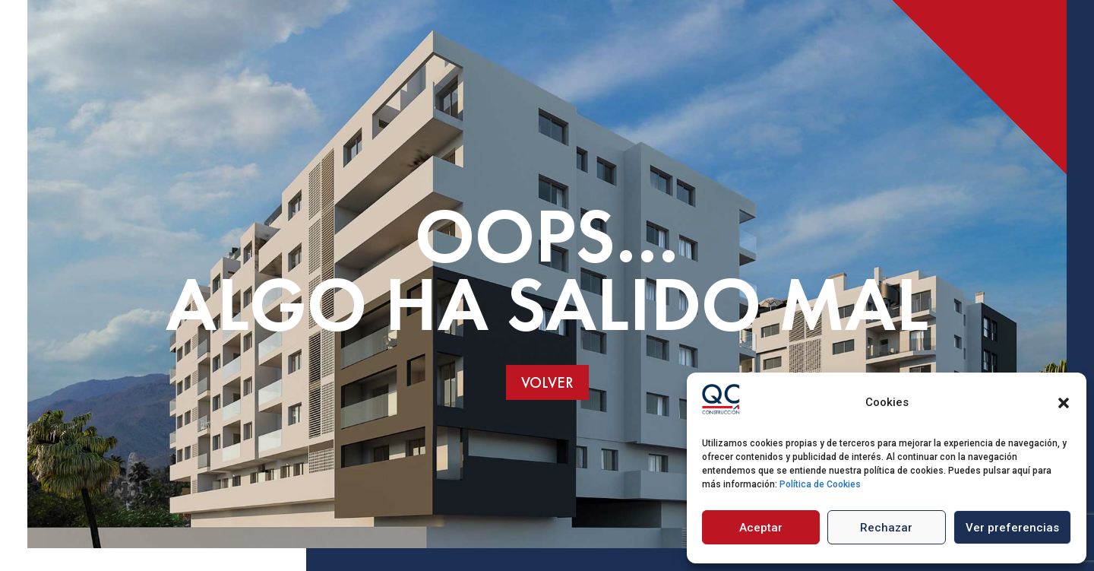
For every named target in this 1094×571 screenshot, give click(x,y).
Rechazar (886, 528)
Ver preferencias (1012, 528)
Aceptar (761, 528)
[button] (1063, 403)
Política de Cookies (820, 484)
